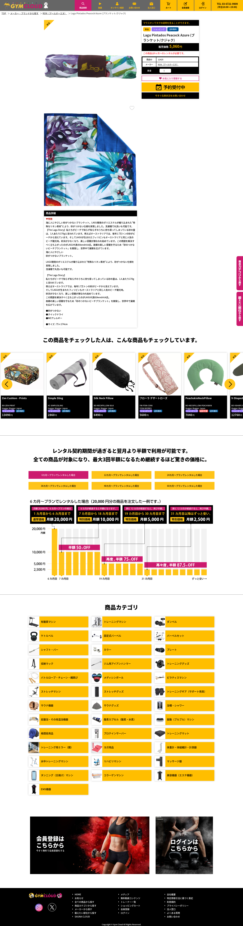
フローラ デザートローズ (153, 398)
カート (168, 5)
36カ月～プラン (58, 485)
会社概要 (171, 894)
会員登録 (185, 7)
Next (229, 384)
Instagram (39, 907)
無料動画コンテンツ (130, 898)
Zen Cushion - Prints (14, 398)
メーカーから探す (83, 909)
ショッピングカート (130, 905)
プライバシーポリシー (178, 905)
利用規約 (171, 901)
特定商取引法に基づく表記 (180, 898)
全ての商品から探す (84, 901)
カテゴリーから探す (239, 273)
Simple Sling (55, 398)
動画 (100, 7)
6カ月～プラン (58, 474)
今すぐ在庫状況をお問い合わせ (170, 95)
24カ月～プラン (184, 474)
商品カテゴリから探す (85, 905)
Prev (7, 384)
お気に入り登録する (172, 78)
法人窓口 (151, 7)
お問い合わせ (134, 7)
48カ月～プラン (121, 485)
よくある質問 (173, 912)
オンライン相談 (117, 7)
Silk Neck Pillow (103, 398)
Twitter (52, 907)
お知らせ (79, 898)
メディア (125, 894)
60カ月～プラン (184, 485)
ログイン (202, 7)
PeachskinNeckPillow (199, 398)
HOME (78, 894)
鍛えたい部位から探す (239, 309)
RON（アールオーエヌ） (168, 64)
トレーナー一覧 (128, 901)
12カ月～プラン (121, 474)
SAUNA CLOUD (82, 916)
